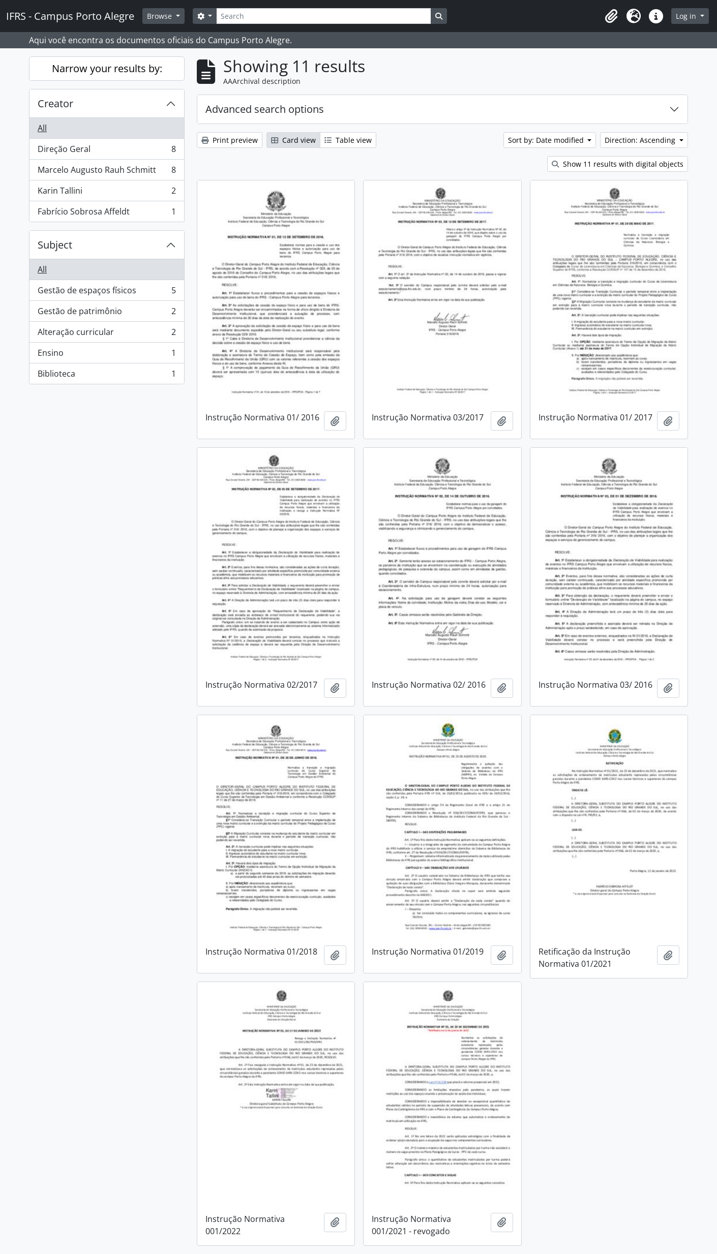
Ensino (106, 355)
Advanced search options (264, 109)
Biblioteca (106, 376)
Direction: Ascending (641, 140)
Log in (687, 16)
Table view (348, 140)
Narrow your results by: (107, 68)
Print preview (229, 140)
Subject (55, 245)
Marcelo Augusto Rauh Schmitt (106, 172)
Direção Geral (106, 151)
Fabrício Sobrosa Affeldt (106, 213)
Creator (55, 103)
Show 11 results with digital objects (617, 164)
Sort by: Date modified (547, 140)
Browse (160, 16)
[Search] (323, 16)
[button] (611, 16)
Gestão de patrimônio (106, 313)
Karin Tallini (106, 193)
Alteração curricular (106, 334)
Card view (293, 140)
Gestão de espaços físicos (106, 292)
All (42, 128)
